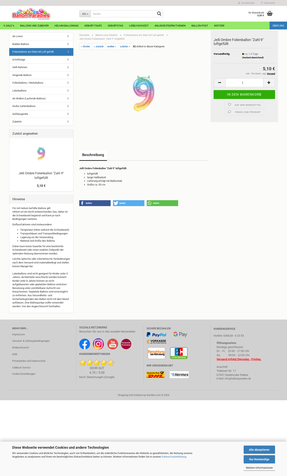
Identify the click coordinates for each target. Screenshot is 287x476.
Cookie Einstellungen (23, 373)
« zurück (99, 46)
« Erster (85, 46)
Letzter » (125, 46)
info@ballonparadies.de (238, 378)
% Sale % (8, 25)
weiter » (111, 46)
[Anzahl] (244, 84)
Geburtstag (115, 25)
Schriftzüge (18, 59)
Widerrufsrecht (20, 347)
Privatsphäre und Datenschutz (29, 360)
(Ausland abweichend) (253, 60)
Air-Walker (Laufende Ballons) (29, 98)
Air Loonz (17, 36)
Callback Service (21, 367)
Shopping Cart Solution (130, 395)
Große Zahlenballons (24, 106)
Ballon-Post (199, 25)
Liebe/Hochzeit (139, 25)
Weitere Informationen (259, 467)
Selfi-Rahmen (19, 67)
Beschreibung (93, 155)
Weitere (219, 25)
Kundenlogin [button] (246, 3)
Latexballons (19, 90)
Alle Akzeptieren (259, 449)
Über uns (278, 25)
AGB (14, 354)
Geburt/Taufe (93, 25)
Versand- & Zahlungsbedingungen (31, 340)
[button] (219, 84)
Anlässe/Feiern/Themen (170, 25)
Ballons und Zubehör (34, 25)
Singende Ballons (22, 75)
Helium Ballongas (66, 25)
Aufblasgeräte (20, 113)
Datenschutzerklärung (174, 456)
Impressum (18, 334)
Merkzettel (268, 3)
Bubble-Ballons (20, 44)
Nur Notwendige (259, 459)
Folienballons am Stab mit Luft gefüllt (33, 51)
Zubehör (17, 121)
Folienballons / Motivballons (27, 82)
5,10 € (41, 186)
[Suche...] (85, 13)
